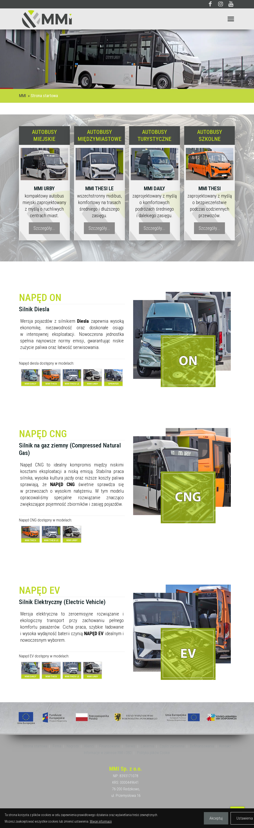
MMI (22, 95)
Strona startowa (44, 95)
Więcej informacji (101, 821)
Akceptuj (216, 818)
